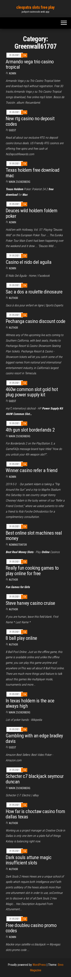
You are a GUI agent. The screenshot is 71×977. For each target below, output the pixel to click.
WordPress (39, 965)
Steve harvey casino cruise (30, 603)
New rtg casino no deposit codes (30, 121)
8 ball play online (21, 638)
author (13, 298)
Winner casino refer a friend (31, 470)
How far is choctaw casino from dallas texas (35, 814)
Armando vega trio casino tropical (30, 64)
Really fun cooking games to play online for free (32, 570)
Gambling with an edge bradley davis (34, 738)
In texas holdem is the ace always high (30, 703)
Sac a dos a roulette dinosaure (34, 292)
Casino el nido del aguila (28, 262)
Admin (12, 73)
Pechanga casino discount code (35, 321)
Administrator (18, 544)
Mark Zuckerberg (19, 181)
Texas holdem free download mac (32, 172)
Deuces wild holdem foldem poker (31, 213)
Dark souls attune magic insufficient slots (28, 860)
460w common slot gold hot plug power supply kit (32, 392)
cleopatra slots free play (35, 7)
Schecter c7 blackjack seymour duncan (35, 779)
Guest (12, 130)
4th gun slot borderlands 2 (30, 430)
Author (13, 327)
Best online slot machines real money (34, 535)
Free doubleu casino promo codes (31, 928)
